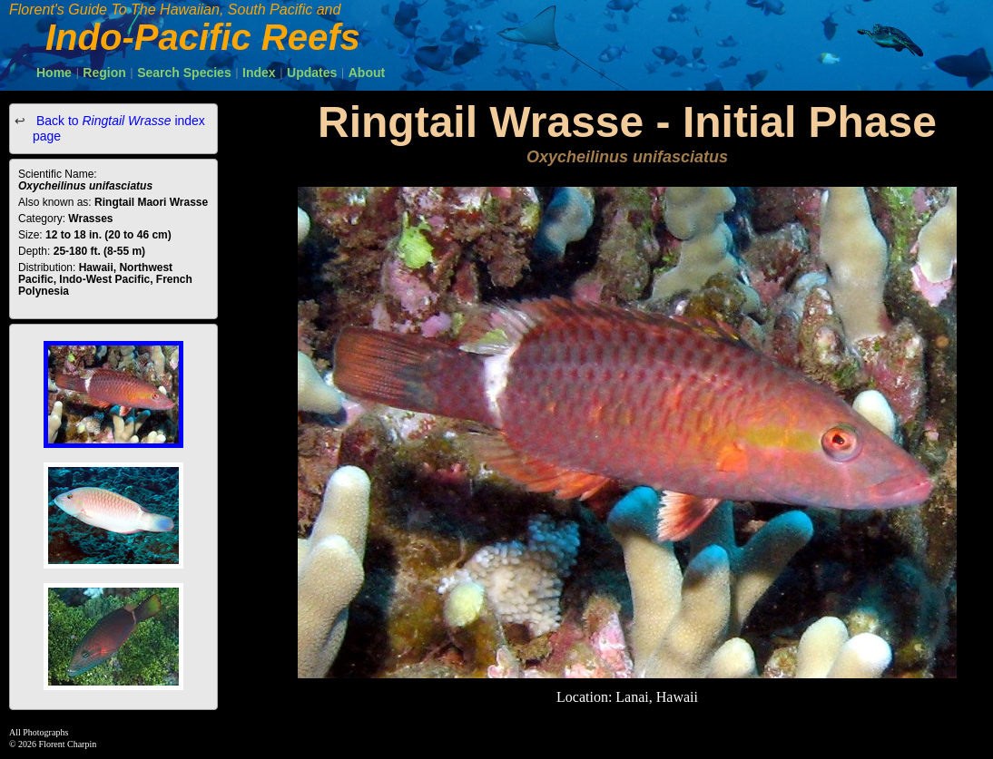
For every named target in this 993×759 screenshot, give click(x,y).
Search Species (184, 72)
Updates (312, 72)
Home (54, 72)
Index (259, 72)
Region (104, 72)
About (367, 72)
